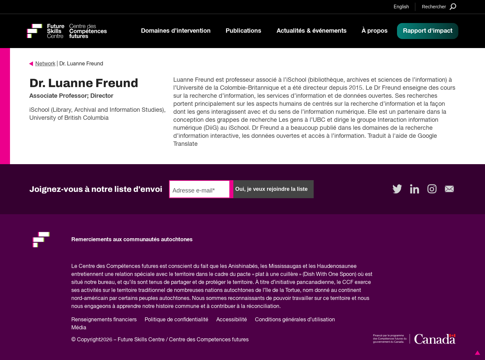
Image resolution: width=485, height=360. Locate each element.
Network (42, 64)
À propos (375, 31)
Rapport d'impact (427, 31)
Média (78, 328)
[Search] (439, 6)
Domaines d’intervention (176, 31)
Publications (243, 31)
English (401, 7)
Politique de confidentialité (176, 320)
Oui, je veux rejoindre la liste (271, 189)
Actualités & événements (312, 31)
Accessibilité (231, 320)
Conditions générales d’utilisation (295, 320)
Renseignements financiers (104, 320)
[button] (476, 352)
